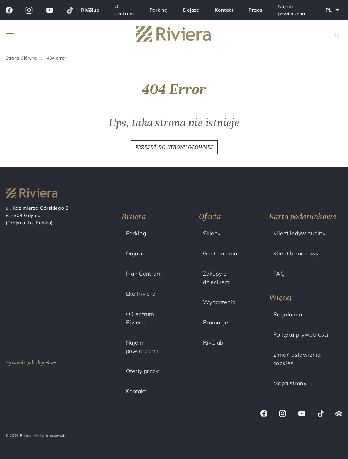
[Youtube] (50, 10)
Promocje (215, 322)
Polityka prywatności (301, 334)
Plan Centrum (144, 273)
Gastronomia (220, 253)
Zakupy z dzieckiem (216, 277)
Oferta (210, 216)
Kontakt (224, 10)
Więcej (280, 297)
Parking (158, 10)
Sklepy (212, 233)
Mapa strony (289, 383)
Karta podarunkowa (302, 216)
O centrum (124, 10)
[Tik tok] (70, 10)
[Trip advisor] (338, 414)
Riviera (134, 216)
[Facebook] (9, 10)
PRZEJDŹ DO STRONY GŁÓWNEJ (174, 147)
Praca (255, 10)
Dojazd (191, 10)
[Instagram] (29, 10)
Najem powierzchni (292, 10)
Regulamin (287, 314)
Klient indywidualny (299, 233)
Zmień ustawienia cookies (297, 358)
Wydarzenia (219, 302)
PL (333, 11)
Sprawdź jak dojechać (31, 362)
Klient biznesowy (296, 253)
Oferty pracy (142, 370)
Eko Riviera (141, 293)
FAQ (279, 273)
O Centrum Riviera (140, 318)
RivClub (90, 10)
